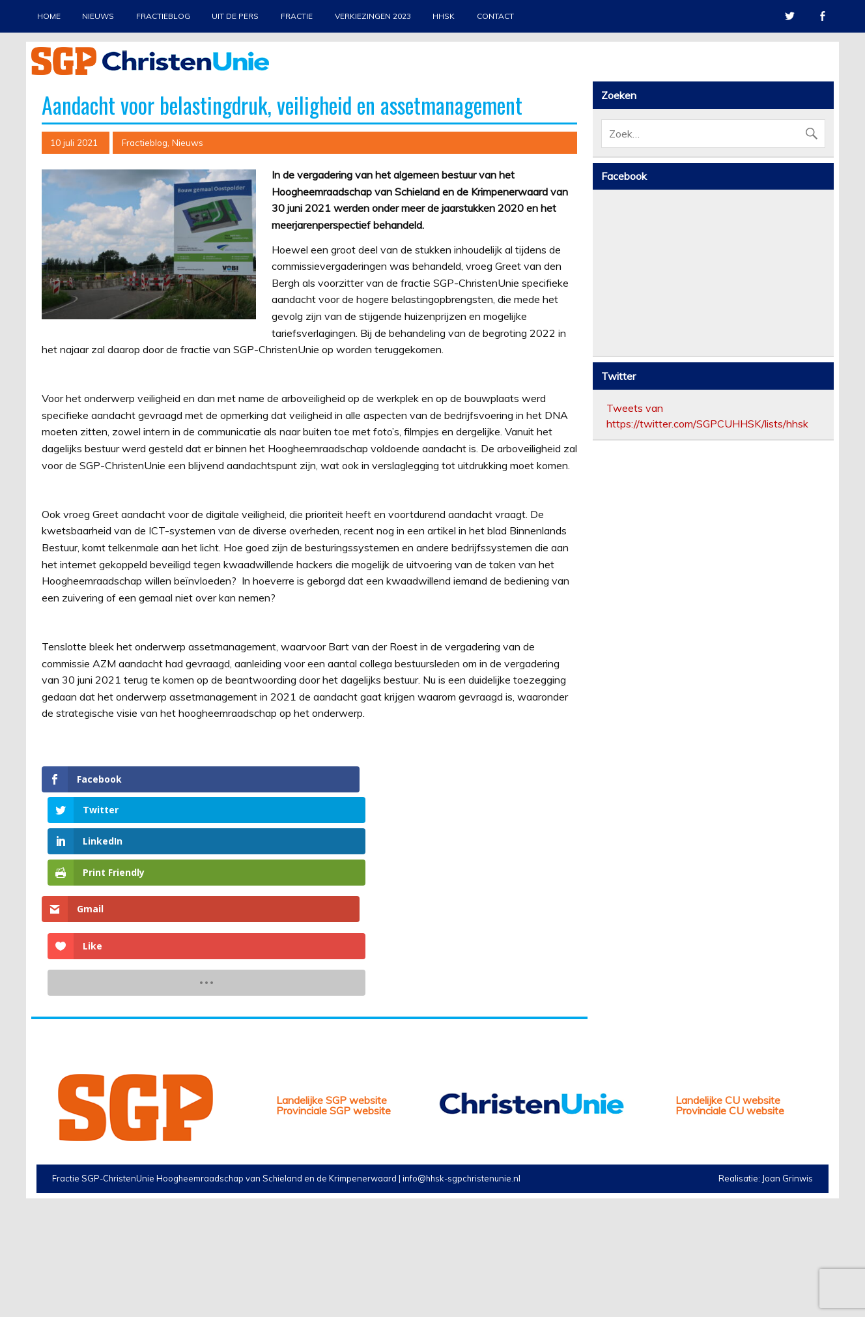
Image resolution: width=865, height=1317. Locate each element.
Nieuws (98, 16)
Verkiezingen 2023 (373, 16)
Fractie (297, 16)
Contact (495, 16)
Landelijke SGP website (331, 1207)
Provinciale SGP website (333, 1217)
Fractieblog (163, 16)
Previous (41, 220)
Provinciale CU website (729, 1217)
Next (824, 220)
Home (49, 16)
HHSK (443, 16)
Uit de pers (235, 16)
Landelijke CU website (727, 1207)
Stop (818, 98)
